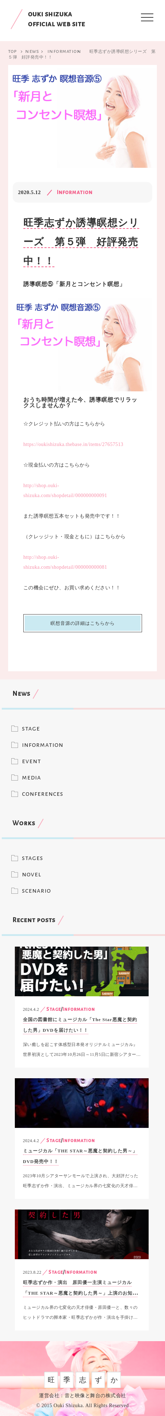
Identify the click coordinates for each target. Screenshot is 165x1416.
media (31, 777)
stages (32, 857)
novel (31, 874)
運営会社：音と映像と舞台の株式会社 (82, 1395)
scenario (36, 890)
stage (31, 728)
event (31, 761)
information (42, 744)
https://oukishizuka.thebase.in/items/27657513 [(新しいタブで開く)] (73, 444)
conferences (42, 793)
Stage (53, 1009)
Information (75, 192)
